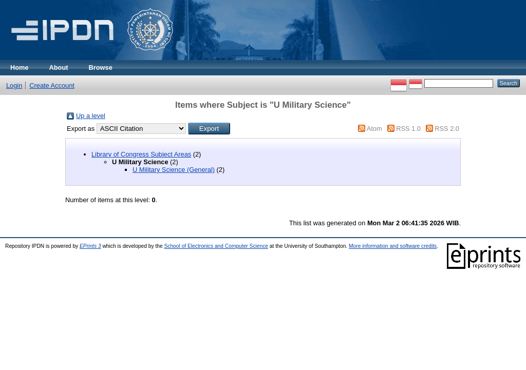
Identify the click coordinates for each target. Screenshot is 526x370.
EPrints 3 (90, 246)
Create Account (51, 85)
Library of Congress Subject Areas (141, 154)
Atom (374, 128)
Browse (100, 67)
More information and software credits (393, 246)
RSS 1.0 (408, 128)
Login (14, 85)
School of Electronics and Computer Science (216, 246)
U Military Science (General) (174, 169)
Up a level (90, 116)
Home (19, 67)
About (58, 67)
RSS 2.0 (447, 128)
